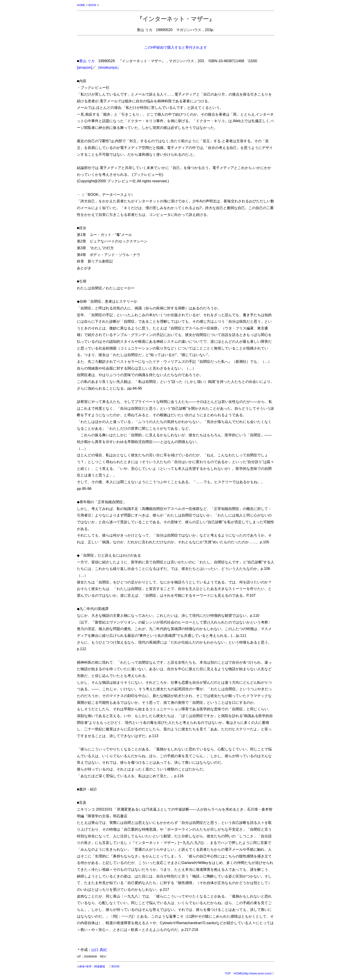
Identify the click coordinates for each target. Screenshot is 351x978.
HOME (81, 5)
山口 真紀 (99, 949)
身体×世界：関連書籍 (94, 966)
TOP (228, 973)
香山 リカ (87, 61)
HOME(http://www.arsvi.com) (252, 973)
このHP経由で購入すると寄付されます (175, 47)
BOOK (93, 5)
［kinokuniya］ (108, 67)
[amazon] (84, 67)
